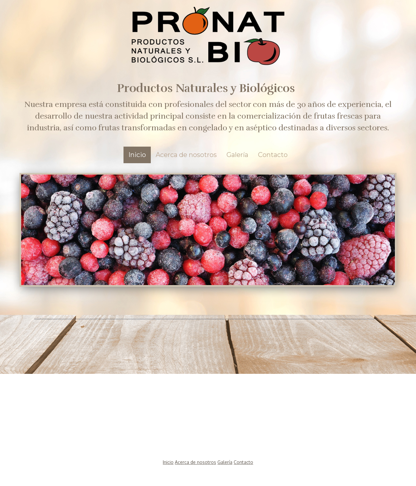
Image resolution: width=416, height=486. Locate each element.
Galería (237, 155)
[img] (208, 32)
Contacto (273, 155)
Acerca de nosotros (186, 155)
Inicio (137, 155)
